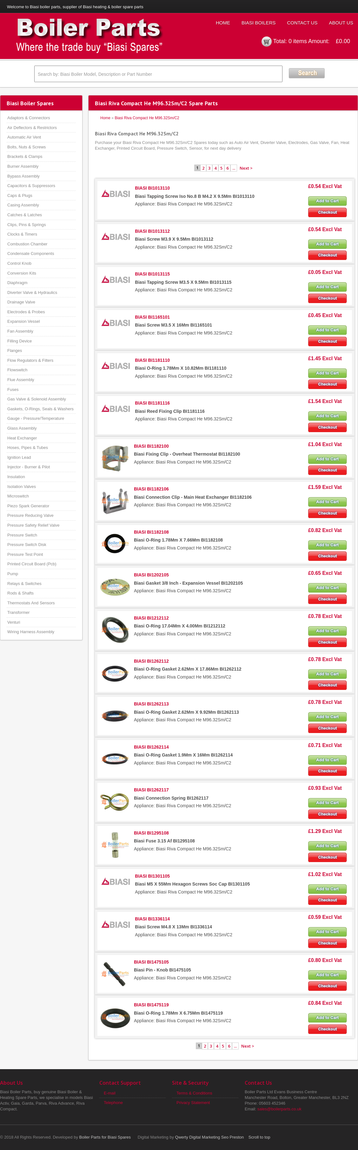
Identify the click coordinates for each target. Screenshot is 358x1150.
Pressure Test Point (25, 554)
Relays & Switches (24, 583)
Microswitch (18, 496)
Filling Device (19, 341)
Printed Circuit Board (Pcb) (31, 564)
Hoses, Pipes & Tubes (27, 447)
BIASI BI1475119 (151, 1004)
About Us (341, 22)
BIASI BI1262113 (151, 703)
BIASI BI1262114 (151, 747)
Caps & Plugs (19, 195)
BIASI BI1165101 (152, 317)
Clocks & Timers (22, 234)
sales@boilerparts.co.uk (279, 1109)
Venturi (13, 622)
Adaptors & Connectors (28, 117)
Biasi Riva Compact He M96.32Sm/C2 (147, 118)
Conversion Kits (21, 273)
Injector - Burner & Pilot (28, 467)
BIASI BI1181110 (152, 360)
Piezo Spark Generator (28, 506)
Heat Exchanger (22, 438)
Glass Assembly (21, 428)
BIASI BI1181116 (152, 403)
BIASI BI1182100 (151, 446)
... (233, 168)
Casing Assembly (23, 205)
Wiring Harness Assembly (30, 631)
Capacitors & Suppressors (31, 185)
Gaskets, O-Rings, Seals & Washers (40, 408)
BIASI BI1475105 (151, 962)
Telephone (113, 1102)
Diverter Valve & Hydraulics (32, 292)
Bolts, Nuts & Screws (26, 147)
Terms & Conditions (194, 1093)
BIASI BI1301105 (152, 876)
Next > (246, 168)
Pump (12, 573)
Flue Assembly (20, 379)
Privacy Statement (193, 1102)
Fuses (12, 389)
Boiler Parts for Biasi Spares (105, 1137)
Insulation (16, 476)
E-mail (110, 1093)
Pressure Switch (22, 535)
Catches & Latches (24, 214)
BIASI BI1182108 (151, 532)
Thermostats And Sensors (31, 603)
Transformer (18, 612)
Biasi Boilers (259, 22)
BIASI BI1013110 (152, 188)
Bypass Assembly (23, 176)
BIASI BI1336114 (152, 918)
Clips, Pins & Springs (26, 224)
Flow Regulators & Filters (30, 360)
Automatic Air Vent (24, 137)
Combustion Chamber (27, 244)
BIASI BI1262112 (151, 661)
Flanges (14, 350)
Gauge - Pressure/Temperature (35, 418)
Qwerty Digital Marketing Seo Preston (209, 1137)
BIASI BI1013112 (152, 231)
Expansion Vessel (23, 321)
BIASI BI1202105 (151, 574)
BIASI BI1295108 (151, 832)
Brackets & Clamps (25, 156)
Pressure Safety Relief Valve (33, 525)
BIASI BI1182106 (151, 488)
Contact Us (302, 22)
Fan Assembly (20, 331)
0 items (297, 41)
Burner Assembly (22, 166)
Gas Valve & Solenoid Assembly (36, 399)
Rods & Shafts (20, 593)
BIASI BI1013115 (152, 273)
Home (223, 22)
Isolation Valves (21, 486)
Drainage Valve (21, 302)
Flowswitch (17, 369)
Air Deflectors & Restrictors (32, 127)
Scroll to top (259, 1137)
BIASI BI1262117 (151, 789)
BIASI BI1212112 (151, 617)
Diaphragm (17, 282)
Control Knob (19, 263)
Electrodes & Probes (26, 311)
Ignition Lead (19, 457)
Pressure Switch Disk (26, 544)
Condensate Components (30, 253)
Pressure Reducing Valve (30, 515)
